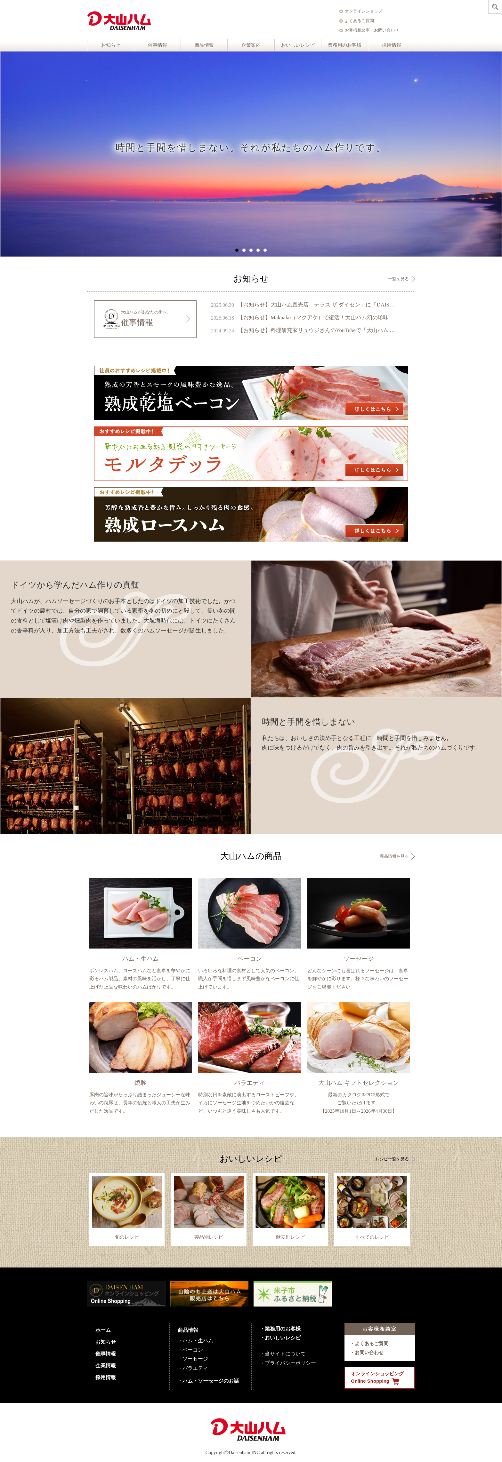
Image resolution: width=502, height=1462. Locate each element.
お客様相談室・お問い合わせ (372, 30)
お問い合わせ (369, 1352)
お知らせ (110, 45)
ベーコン (192, 1350)
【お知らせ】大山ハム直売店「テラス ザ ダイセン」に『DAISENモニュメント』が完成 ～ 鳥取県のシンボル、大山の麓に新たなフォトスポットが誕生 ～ (317, 305)
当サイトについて (285, 1353)
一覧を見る (398, 278)
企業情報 (105, 1365)
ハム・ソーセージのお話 (210, 1381)
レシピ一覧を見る (392, 1158)
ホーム (103, 1330)
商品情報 (204, 45)
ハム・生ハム (197, 1340)
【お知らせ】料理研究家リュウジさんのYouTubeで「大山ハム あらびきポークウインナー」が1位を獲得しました (317, 330)
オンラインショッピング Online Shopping (377, 1378)
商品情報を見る (394, 856)
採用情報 (391, 45)
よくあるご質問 (359, 20)
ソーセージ (195, 1359)
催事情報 (157, 45)
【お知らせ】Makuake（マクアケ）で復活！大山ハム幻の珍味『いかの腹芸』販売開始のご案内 (317, 317)
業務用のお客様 (344, 45)
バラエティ (195, 1368)
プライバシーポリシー (290, 1363)
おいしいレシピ (298, 45)
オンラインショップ (363, 11)
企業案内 (251, 45)
